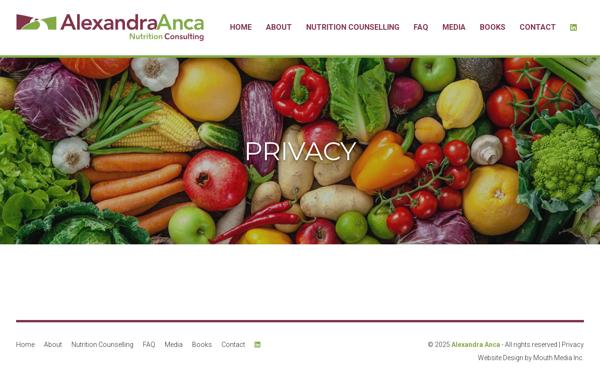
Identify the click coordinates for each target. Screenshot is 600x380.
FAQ (421, 27)
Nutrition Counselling (352, 27)
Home (241, 27)
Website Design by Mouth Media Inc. (531, 358)
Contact (538, 27)
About (279, 27)
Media (454, 27)
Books (492, 27)
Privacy (573, 344)
